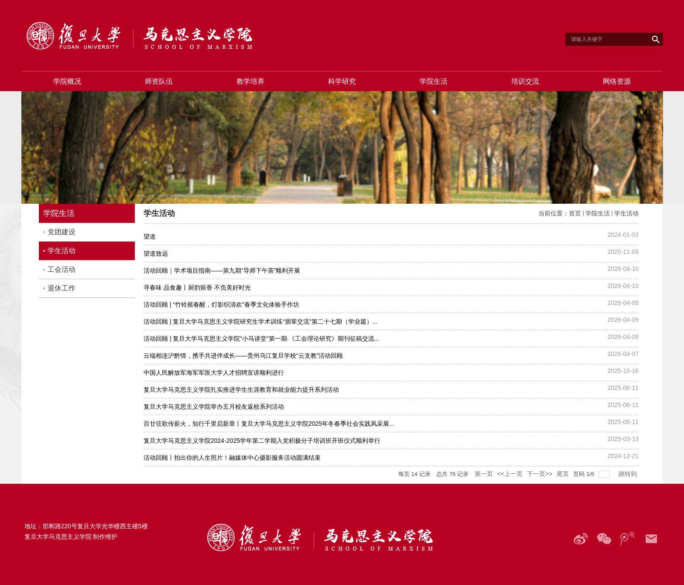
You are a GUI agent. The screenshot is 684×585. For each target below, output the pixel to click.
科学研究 (342, 81)
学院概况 (67, 81)
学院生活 (434, 81)
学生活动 (626, 213)
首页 (575, 213)
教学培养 (250, 81)
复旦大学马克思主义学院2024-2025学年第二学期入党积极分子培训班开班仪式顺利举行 (262, 440)
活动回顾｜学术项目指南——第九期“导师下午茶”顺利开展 (222, 270)
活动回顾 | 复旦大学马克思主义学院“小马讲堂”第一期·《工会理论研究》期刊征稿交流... (261, 338)
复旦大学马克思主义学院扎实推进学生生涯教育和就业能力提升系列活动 (241, 389)
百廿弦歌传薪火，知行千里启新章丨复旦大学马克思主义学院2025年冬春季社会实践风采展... (269, 423)
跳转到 (629, 473)
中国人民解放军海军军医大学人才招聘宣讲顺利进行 (214, 372)
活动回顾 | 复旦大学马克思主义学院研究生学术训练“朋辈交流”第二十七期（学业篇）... (260, 321)
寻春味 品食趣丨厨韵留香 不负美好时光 (197, 287)
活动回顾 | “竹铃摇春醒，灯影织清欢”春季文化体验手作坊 (221, 304)
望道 (150, 236)
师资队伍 (159, 81)
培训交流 (525, 81)
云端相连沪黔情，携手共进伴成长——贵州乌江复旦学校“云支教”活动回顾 (243, 355)
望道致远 (156, 253)
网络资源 (617, 81)
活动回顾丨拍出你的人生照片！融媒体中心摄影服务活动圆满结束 (232, 457)
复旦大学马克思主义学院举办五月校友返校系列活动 (214, 406)
